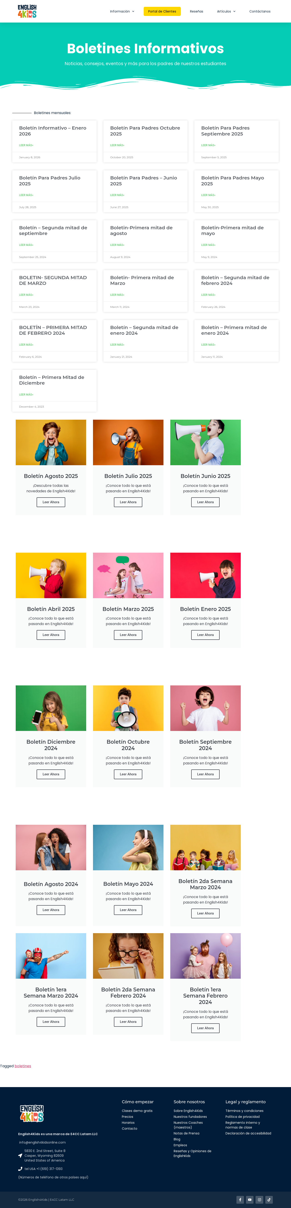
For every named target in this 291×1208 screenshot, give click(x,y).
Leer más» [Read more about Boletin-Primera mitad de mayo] (208, 245)
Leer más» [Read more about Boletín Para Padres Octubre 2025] (117, 145)
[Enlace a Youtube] (250, 1199)
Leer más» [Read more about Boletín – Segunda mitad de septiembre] (26, 245)
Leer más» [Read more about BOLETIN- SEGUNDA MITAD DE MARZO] (26, 294)
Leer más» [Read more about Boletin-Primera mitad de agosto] (117, 245)
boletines (23, 1066)
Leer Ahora (51, 502)
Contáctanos (260, 11)
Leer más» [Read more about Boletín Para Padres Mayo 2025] (208, 195)
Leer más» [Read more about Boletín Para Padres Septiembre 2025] (208, 145)
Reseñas (196, 11)
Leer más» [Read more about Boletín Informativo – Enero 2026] (26, 145)
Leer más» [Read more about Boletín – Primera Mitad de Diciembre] (26, 394)
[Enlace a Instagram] (259, 1199)
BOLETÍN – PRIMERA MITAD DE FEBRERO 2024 (53, 330)
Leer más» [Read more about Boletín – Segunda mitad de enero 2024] (117, 344)
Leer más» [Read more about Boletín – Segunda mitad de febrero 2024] (208, 294)
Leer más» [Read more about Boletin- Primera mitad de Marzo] (117, 294)
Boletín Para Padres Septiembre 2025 (225, 130)
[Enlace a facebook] (240, 1199)
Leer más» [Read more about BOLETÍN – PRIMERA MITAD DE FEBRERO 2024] (26, 344)
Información (122, 11)
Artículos (226, 11)
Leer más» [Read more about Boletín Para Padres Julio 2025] (26, 195)
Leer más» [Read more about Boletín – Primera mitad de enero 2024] (208, 344)
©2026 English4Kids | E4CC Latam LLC (46, 1199)
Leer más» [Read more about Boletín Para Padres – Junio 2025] (117, 195)
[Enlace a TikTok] (269, 1199)
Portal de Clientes (162, 11)
